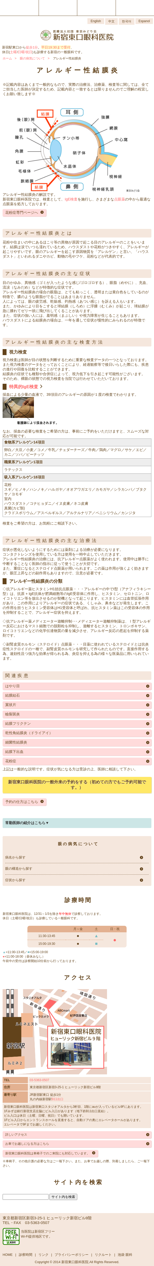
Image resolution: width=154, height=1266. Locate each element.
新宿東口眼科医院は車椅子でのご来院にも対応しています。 (47, 1153)
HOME (8, 1255)
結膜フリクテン (18, 723)
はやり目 (12, 686)
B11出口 (57, 1099)
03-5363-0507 (39, 1080)
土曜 (13, 52)
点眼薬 (119, 199)
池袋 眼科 (125, 1255)
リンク (43, 1255)
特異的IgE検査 (23, 386)
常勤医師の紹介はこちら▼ (27, 823)
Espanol (144, 21)
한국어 (126, 21)
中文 (111, 21)
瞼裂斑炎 (12, 714)
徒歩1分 (32, 47)
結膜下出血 (14, 752)
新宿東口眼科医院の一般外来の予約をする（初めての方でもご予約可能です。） (77, 785)
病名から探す (15, 857)
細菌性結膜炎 (16, 742)
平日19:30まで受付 (55, 47)
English (96, 21)
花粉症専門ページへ (21, 212)
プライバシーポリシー (71, 1255)
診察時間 (25, 1255)
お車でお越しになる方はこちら (27, 1144)
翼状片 (10, 705)
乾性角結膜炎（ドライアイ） (29, 733)
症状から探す (15, 880)
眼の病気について (32, 58)
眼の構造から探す (18, 869)
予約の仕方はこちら (21, 802)
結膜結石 (12, 695)
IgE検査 (71, 199)
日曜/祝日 (25, 52)
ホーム (7, 58)
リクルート (103, 1255)
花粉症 (10, 761)
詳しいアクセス (16, 1134)
